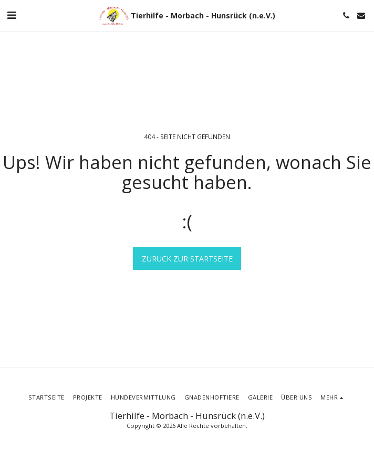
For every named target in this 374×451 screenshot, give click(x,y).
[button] (11, 15)
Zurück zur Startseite (187, 259)
